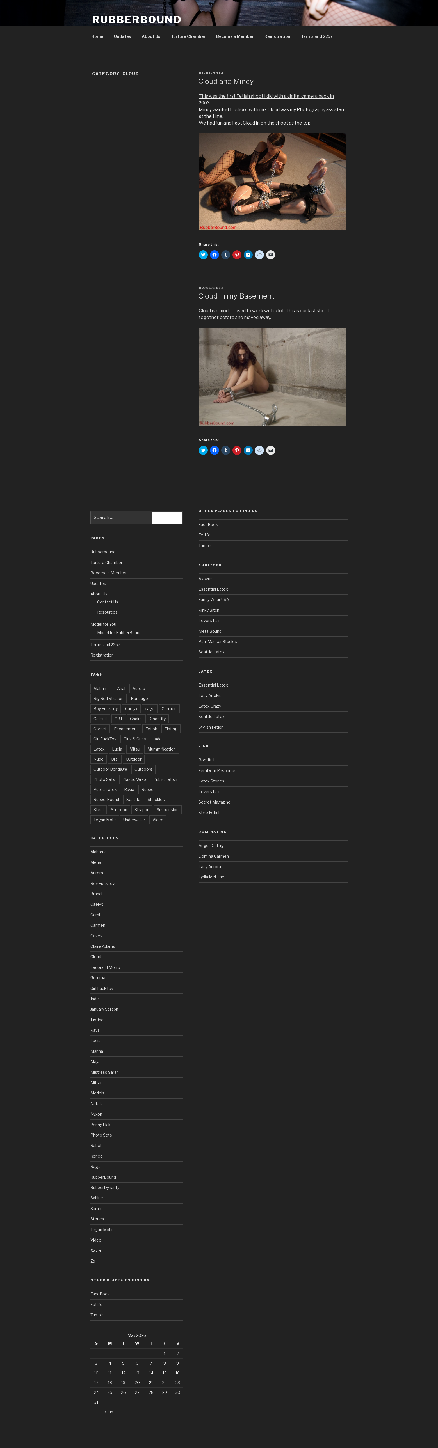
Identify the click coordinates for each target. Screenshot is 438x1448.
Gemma (97, 977)
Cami (95, 914)
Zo (92, 1261)
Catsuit (100, 718)
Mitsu (134, 749)
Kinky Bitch (209, 610)
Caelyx (131, 708)
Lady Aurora (210, 866)
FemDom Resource (217, 770)
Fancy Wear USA (214, 599)
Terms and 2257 (317, 36)
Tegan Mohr (104, 819)
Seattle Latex (212, 652)
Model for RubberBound (119, 632)
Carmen (169, 708)
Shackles (156, 799)
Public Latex (105, 789)
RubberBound (137, 19)
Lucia (117, 749)
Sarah (95, 1208)
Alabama (101, 688)
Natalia (97, 1103)
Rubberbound (102, 551)
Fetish (151, 728)
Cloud (95, 956)
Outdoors (143, 769)
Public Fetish (165, 779)
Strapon (141, 809)
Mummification (161, 749)
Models (97, 1093)
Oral (114, 759)
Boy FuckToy (105, 708)
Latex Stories (211, 781)
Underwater (134, 819)
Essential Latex (213, 589)
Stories (97, 1219)
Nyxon (96, 1114)
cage (149, 708)
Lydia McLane (211, 877)
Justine (97, 1019)
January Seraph (104, 1009)
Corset (100, 728)
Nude (98, 759)
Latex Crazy (210, 706)
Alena (95, 862)
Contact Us (107, 602)
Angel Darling (211, 845)
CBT (119, 718)
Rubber (148, 789)
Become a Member (235, 36)
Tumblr (96, 1314)
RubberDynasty (104, 1187)
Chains (136, 718)
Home (97, 36)
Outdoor (134, 759)
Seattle (133, 799)
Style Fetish (210, 812)
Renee (96, 1156)
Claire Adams (102, 946)
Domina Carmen (214, 856)
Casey (96, 935)
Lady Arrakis (210, 695)
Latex (99, 749)
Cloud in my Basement (236, 296)
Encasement (126, 728)
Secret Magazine (215, 802)
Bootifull (206, 760)
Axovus (206, 578)
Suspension (168, 809)
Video (157, 819)
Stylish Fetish (211, 727)
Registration (277, 36)
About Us (151, 36)
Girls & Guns (135, 738)
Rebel (95, 1145)
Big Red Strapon (108, 698)
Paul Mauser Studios (218, 641)
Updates (122, 36)
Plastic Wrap (134, 779)
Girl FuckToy (104, 738)
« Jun (109, 1411)
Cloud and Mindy (226, 81)
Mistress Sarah (104, 1072)
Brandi (96, 893)
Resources (107, 612)
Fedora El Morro (105, 967)
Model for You (103, 624)
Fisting (171, 728)
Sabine (96, 1197)
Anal (121, 688)
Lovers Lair (209, 620)
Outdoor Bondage (110, 769)
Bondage (139, 698)
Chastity (158, 718)
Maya (95, 1061)
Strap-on (119, 809)
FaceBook (100, 1293)
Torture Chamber (188, 36)
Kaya (95, 1030)
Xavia (95, 1250)
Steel (98, 809)
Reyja (129, 789)
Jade (157, 738)
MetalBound (210, 631)
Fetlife (96, 1304)
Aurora (139, 688)
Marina (96, 1051)
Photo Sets (104, 779)
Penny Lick (100, 1124)
